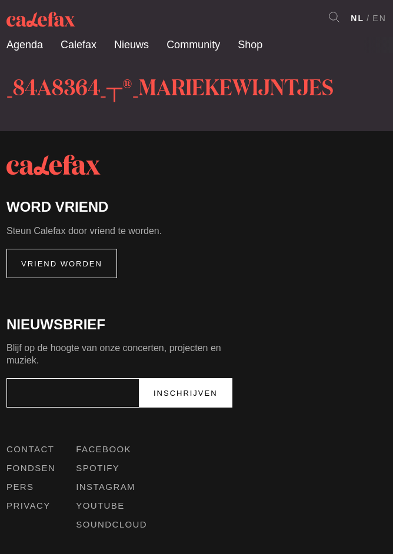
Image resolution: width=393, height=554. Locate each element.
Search (334, 17)
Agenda (24, 45)
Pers (20, 487)
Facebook (103, 449)
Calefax (78, 45)
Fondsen (30, 468)
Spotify (97, 468)
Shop (250, 45)
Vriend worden (61, 263)
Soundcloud (111, 524)
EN (379, 18)
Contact (30, 449)
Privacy (28, 505)
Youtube (100, 505)
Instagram (105, 487)
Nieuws (131, 45)
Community (193, 45)
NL (357, 18)
